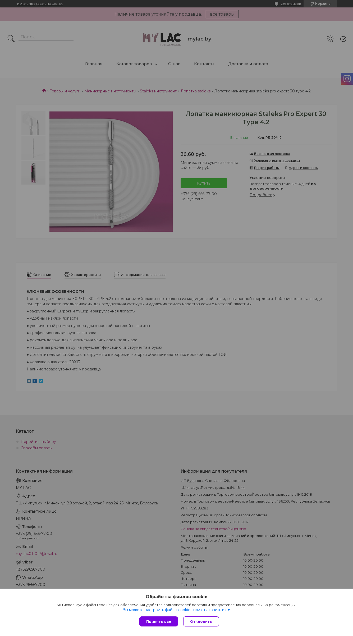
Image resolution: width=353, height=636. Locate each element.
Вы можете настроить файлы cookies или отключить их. (174, 609)
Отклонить (201, 621)
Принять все (158, 621)
